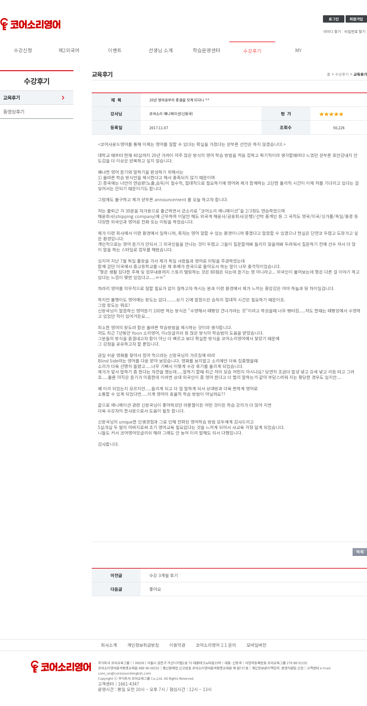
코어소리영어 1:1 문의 (216, 645)
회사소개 (109, 645)
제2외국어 (69, 50)
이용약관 (177, 645)
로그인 (334, 18)
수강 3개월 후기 (163, 575)
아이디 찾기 (332, 31)
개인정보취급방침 (143, 645)
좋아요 (155, 589)
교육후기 (11, 97)
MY (298, 50)
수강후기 (252, 50)
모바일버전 (256, 645)
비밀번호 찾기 (354, 31)
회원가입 (356, 18)
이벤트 (115, 50)
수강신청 (23, 50)
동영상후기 (13, 111)
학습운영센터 (206, 50)
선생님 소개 (161, 50)
